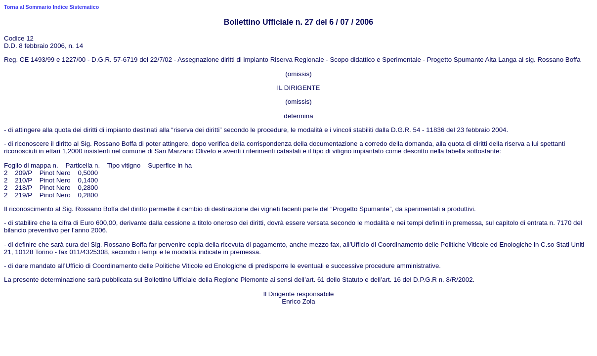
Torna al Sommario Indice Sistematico (51, 7)
